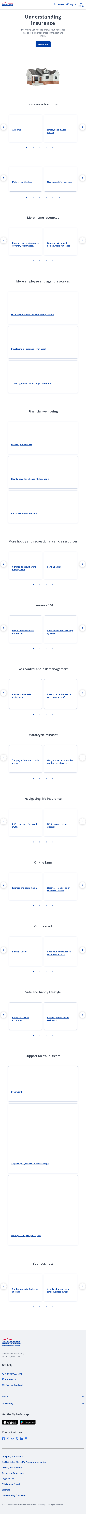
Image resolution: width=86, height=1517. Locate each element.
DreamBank (16, 1092)
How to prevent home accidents (58, 1019)
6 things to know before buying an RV (24, 568)
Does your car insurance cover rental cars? (59, 695)
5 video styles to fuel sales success (25, 1290)
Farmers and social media (24, 887)
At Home (16, 129)
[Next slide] (82, 127)
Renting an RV (54, 566)
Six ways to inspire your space (26, 1235)
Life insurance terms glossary (57, 825)
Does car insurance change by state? (60, 632)
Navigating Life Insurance (59, 182)
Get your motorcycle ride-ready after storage (60, 761)
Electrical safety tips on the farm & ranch (58, 889)
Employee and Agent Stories (57, 131)
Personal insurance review (24, 513)
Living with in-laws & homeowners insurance (58, 244)
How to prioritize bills (21, 444)
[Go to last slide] (4, 127)
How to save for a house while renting (30, 479)
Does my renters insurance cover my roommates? (25, 244)
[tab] (26, 147)
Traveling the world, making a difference (31, 383)
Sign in (71, 4)
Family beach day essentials (20, 1019)
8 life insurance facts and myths (24, 825)
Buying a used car (20, 951)
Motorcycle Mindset (22, 182)
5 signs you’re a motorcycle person (25, 761)
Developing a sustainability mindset (28, 349)
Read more (43, 44)
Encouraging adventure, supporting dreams (32, 314)
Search (59, 4)
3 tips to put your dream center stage (30, 1163)
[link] (12, 1374)
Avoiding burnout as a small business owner (58, 1290)
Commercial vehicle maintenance (21, 695)
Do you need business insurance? (23, 632)
